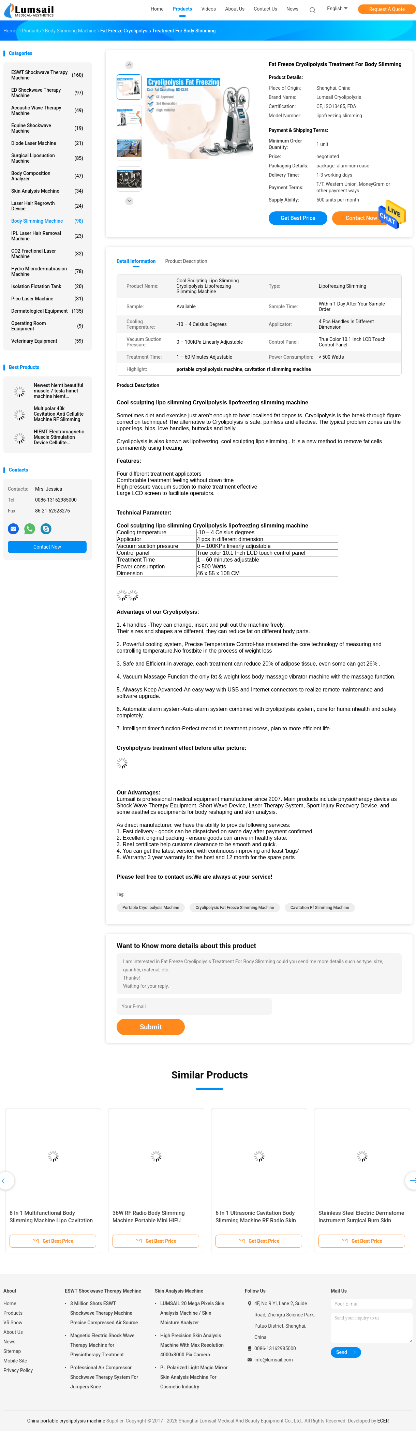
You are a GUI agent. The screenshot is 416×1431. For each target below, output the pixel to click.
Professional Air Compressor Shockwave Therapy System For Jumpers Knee (104, 1377)
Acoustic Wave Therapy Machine (47, 110)
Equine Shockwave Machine (47, 128)
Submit (151, 1027)
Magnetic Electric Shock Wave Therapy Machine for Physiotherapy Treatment (102, 1345)
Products (13, 1313)
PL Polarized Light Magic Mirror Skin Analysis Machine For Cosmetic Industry (194, 1377)
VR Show (13, 1322)
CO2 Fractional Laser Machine (47, 253)
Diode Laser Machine (47, 143)
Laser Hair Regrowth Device (47, 205)
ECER (383, 1420)
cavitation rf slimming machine (320, 907)
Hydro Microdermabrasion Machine (47, 271)
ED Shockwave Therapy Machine (47, 92)
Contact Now (47, 547)
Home (9, 1303)
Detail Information (136, 261)
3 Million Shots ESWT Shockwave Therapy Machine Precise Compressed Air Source (104, 1313)
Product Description (186, 261)
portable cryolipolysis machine (150, 907)
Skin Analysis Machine (47, 191)
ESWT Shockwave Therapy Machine (47, 75)
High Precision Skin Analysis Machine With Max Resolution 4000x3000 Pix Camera (192, 1345)
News (9, 1341)
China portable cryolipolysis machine (66, 1420)
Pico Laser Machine (47, 298)
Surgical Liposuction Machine (47, 158)
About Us (13, 1332)
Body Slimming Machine (47, 221)
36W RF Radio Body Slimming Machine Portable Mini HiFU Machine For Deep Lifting (149, 1220)
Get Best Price (298, 218)
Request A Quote (387, 9)
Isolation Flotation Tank (47, 286)
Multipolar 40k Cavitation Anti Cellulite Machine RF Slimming (59, 414)
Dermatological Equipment (47, 311)
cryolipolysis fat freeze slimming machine (234, 907)
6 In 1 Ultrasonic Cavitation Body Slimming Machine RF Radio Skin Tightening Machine (256, 1220)
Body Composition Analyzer (47, 175)
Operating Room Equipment (47, 326)
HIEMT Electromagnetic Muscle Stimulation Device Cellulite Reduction (59, 437)
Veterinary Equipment (47, 341)
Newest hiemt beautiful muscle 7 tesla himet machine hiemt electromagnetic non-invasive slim (58, 391)
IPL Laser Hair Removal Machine (47, 235)
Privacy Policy (18, 1370)
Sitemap (12, 1351)
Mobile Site (15, 1360)
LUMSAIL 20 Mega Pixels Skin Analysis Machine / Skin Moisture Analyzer (192, 1313)
